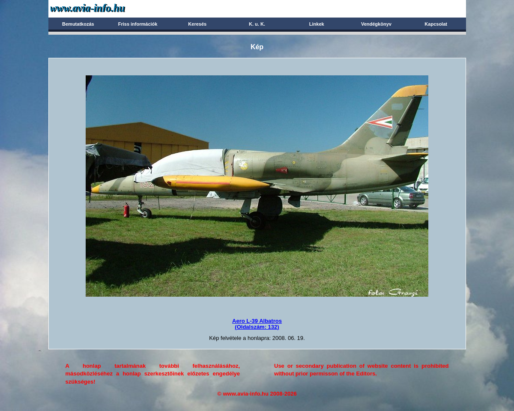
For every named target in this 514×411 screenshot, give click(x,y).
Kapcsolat (435, 24)
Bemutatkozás (78, 24)
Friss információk (138, 24)
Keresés (197, 24)
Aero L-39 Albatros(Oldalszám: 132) (257, 324)
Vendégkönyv (376, 24)
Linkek (316, 24)
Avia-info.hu (103, 8)
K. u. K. (257, 24)
